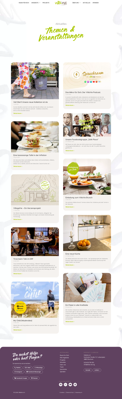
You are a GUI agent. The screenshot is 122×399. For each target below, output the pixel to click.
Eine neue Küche (72, 254)
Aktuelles (86, 2)
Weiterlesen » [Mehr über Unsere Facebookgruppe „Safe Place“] (69, 150)
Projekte (46, 2)
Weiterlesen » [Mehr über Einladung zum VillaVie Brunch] (69, 207)
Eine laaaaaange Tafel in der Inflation (30, 155)
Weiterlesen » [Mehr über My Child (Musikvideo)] (17, 330)
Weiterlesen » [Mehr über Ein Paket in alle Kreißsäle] (69, 321)
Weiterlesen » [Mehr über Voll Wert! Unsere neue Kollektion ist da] (17, 113)
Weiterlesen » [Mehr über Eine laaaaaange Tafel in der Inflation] (17, 166)
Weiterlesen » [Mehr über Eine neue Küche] (69, 265)
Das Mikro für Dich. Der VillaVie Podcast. (83, 92)
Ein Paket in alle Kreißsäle (76, 305)
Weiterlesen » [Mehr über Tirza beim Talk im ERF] (17, 273)
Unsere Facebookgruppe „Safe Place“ (81, 139)
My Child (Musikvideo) (22, 320)
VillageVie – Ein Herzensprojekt (27, 208)
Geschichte (63, 370)
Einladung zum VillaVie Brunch (78, 197)
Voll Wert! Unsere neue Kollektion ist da (30, 102)
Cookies (62, 392)
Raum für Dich (24, 2)
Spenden (96, 2)
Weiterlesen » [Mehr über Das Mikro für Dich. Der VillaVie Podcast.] (69, 105)
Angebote (35, 2)
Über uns (76, 2)
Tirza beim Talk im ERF (23, 259)
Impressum (78, 392)
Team (62, 367)
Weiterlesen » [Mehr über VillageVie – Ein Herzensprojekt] (17, 219)
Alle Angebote (64, 358)
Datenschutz (70, 392)
